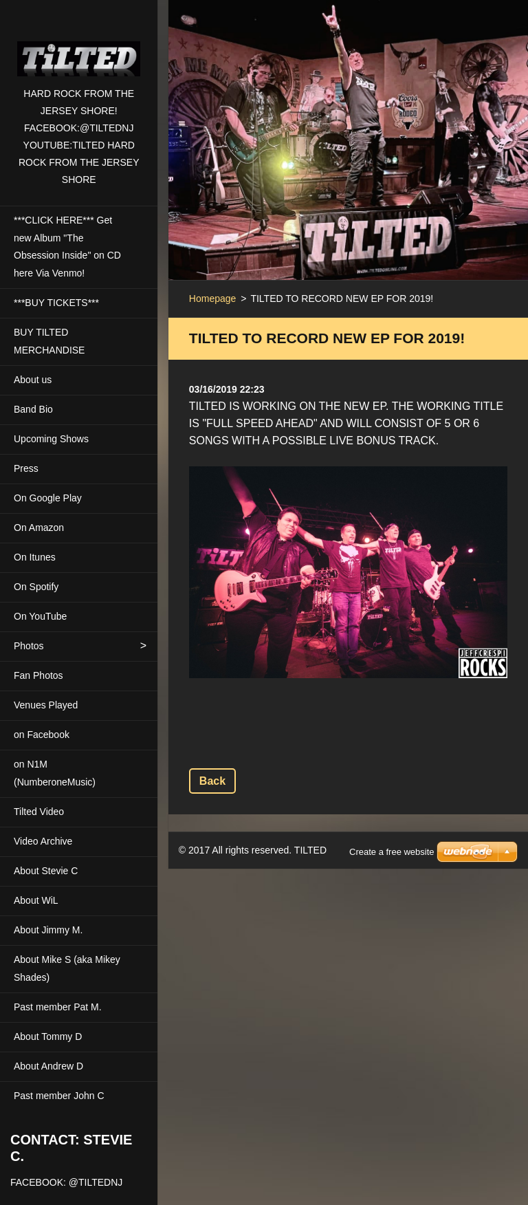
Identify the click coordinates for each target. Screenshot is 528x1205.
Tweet (290, 740)
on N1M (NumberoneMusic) (55, 773)
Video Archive (43, 841)
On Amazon (39, 527)
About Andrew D (48, 1066)
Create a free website (391, 834)
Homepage (212, 298)
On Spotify (36, 586)
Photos (29, 645)
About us (33, 379)
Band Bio (33, 409)
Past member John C (59, 1095)
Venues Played (46, 704)
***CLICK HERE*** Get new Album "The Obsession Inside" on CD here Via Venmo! (67, 247)
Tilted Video (39, 811)
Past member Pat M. (58, 1006)
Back (212, 781)
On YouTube (40, 616)
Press (26, 468)
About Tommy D (48, 1036)
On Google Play (48, 497)
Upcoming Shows (51, 438)
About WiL (36, 900)
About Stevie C (46, 870)
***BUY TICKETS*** (56, 302)
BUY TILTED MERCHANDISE (49, 341)
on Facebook (41, 734)
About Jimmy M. (48, 929)
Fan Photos (38, 675)
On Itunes (35, 557)
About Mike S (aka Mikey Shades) (67, 968)
